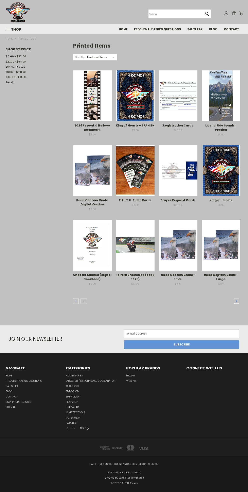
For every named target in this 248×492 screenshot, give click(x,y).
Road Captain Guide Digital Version (92, 202)
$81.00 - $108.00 (16, 72)
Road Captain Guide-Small (178, 277)
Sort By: (80, 57)
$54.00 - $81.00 (15, 67)
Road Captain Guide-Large (221, 277)
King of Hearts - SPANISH (135, 125)
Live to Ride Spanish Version (221, 127)
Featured (71, 402)
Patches (71, 423)
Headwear (72, 407)
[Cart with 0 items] (241, 13)
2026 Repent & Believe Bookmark (92, 127)
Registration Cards (178, 125)
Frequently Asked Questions (157, 29)
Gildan (130, 375)
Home (123, 29)
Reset (9, 82)
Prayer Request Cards (178, 200)
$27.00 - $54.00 (16, 62)
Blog (213, 29)
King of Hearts (221, 200)
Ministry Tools (75, 412)
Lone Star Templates (131, 477)
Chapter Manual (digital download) (92, 277)
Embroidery (73, 396)
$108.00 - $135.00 (16, 77)
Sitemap (10, 407)
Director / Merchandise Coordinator (90, 381)
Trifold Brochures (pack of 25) (135, 277)
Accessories (74, 375)
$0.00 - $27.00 (16, 56)
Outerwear (73, 417)
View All (131, 381)
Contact (231, 29)
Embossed (72, 391)
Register (25, 402)
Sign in (10, 402)
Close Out (72, 386)
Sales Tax (195, 29)
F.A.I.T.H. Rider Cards (135, 200)
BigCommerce (131, 472)
